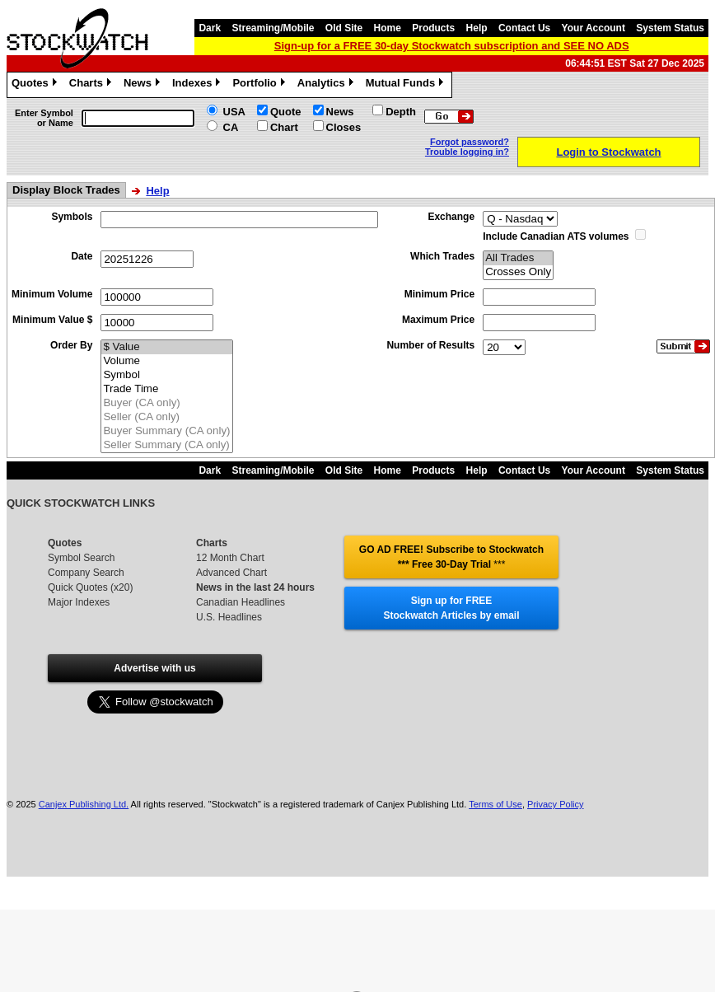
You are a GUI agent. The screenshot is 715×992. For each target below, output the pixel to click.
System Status (670, 28)
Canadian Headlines (240, 602)
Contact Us (524, 28)
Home (387, 28)
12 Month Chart (230, 558)
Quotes (36, 85)
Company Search (86, 572)
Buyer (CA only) (166, 403)
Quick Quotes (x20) (90, 587)
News (144, 85)
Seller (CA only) (166, 417)
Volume (166, 361)
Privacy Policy (555, 804)
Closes (344, 127)
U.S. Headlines (229, 617)
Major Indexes (79, 602)
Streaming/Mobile (272, 28)
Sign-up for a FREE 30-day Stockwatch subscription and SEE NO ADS (451, 46)
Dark (210, 28)
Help (477, 28)
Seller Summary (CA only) (166, 445)
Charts (92, 85)
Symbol (166, 375)
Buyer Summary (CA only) (166, 431)
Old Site (343, 28)
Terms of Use (495, 804)
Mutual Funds (407, 85)
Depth (401, 111)
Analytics (327, 85)
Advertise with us (154, 668)
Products (433, 28)
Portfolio (260, 85)
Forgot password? (469, 142)
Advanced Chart (231, 572)
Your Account (593, 28)
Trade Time (166, 389)
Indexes (198, 85)
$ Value (166, 347)
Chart (284, 127)
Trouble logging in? (467, 152)
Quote (285, 111)
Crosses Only (518, 272)
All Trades (518, 258)
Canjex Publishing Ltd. (84, 804)
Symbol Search (81, 558)
